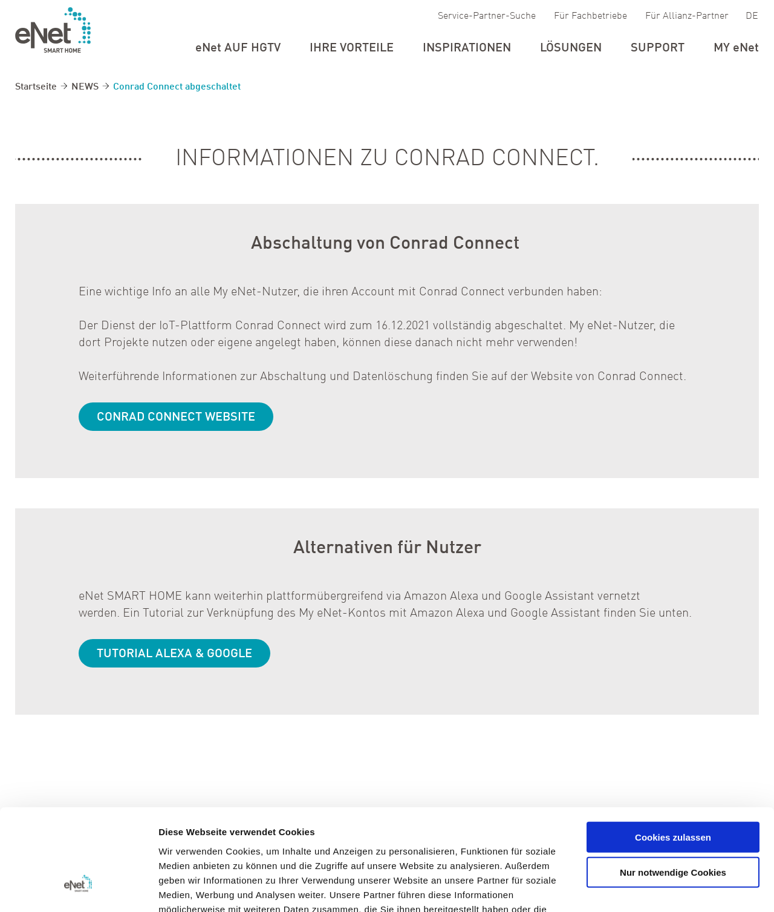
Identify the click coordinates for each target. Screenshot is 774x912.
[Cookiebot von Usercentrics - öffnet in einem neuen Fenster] (78, 888)
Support (658, 48)
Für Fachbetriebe (590, 16)
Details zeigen (643, 888)
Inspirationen (467, 48)
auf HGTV (238, 48)
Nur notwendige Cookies (673, 788)
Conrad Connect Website (176, 418)
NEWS (85, 87)
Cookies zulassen (673, 752)
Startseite (36, 87)
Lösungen (571, 48)
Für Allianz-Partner (687, 16)
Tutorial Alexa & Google (174, 655)
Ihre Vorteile (352, 48)
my (736, 48)
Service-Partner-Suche (487, 16)
